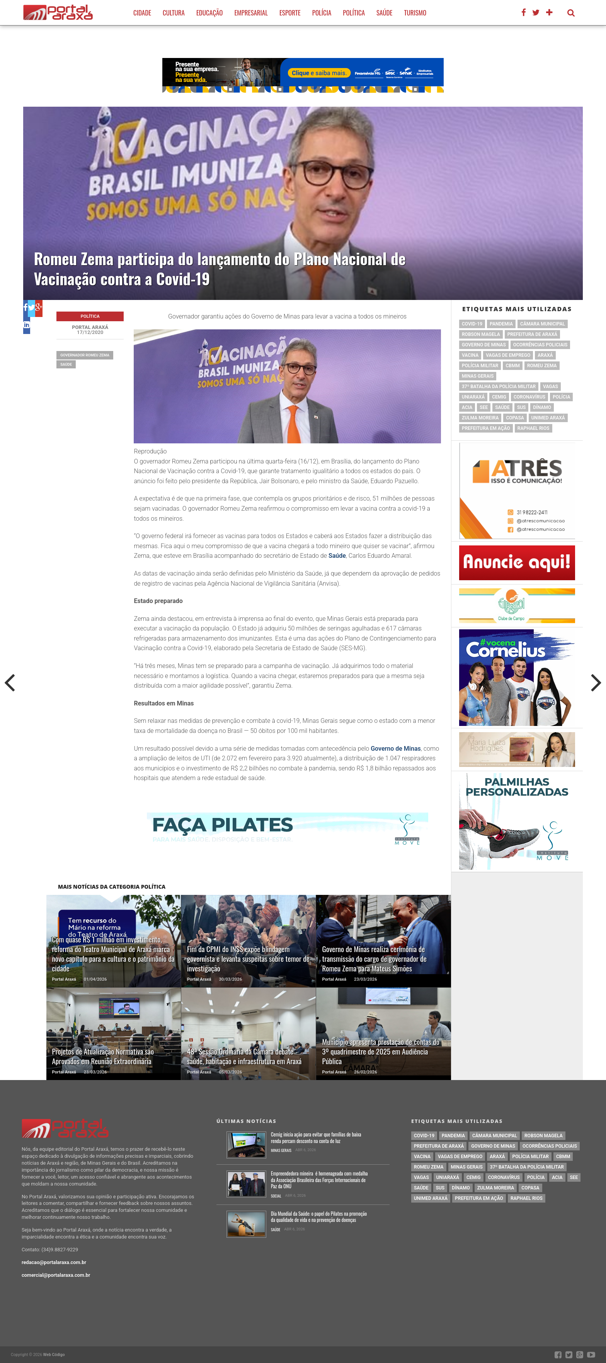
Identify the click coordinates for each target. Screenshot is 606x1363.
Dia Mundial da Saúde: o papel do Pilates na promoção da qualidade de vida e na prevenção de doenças (319, 1217)
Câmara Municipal (542, 324)
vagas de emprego (508, 355)
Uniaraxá (473, 397)
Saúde (384, 12)
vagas (550, 386)
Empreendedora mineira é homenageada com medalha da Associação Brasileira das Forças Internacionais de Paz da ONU (319, 1180)
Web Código (54, 1354)
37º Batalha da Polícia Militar (499, 386)
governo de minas (484, 345)
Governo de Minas (396, 748)
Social (276, 1196)
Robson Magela (481, 334)
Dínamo (542, 407)
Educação (209, 12)
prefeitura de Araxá (532, 334)
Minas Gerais (478, 376)
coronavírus (529, 397)
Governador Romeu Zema (84, 355)
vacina (470, 355)
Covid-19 (472, 324)
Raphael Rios (533, 428)
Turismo (415, 12)
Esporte (290, 12)
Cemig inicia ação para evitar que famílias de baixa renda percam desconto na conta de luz (316, 1137)
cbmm (512, 365)
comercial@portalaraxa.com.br (56, 1275)
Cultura (174, 12)
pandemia (501, 324)
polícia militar (480, 365)
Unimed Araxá (548, 418)
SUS (521, 407)
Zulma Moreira (480, 418)
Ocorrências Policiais (540, 345)
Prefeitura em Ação (486, 428)
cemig (499, 397)
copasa (515, 418)
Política (354, 12)
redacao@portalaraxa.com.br (54, 1262)
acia (467, 407)
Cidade (142, 12)
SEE (484, 407)
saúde (66, 364)
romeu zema (542, 365)
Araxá (545, 355)
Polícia (322, 12)
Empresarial (251, 12)
